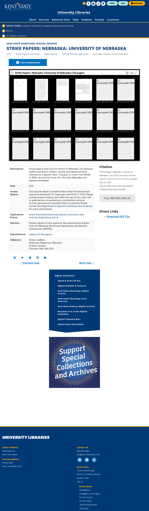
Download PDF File (118, 216)
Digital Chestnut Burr (69, 319)
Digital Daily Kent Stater (71, 324)
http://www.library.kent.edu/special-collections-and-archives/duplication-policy (57, 216)
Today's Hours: (38, 25)
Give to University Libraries (88, 474)
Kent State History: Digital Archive (76, 306)
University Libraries (74, 12)
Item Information (28, 62)
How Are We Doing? (85, 470)
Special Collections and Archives (27, 53)
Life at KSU (83, 508)
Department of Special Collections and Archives (66, 206)
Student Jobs (83, 477)
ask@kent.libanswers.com (88, 454)
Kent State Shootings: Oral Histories (72, 299)
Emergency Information (89, 493)
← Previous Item (29, 262)
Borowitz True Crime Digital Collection (72, 312)
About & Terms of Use (69, 280)
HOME (9, 53)
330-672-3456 (83, 450)
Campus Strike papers (40, 234)
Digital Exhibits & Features (72, 285)
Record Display (117, 198)
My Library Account (14, 35)
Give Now (136, 3)
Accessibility (84, 489)
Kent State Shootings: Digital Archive (75, 53)
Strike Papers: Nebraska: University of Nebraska (110, 53)
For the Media (85, 500)
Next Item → (86, 262)
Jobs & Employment (88, 504)
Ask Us (7, 30)
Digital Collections (50, 53)
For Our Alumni (86, 497)
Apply (112, 3)
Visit (123, 3)
